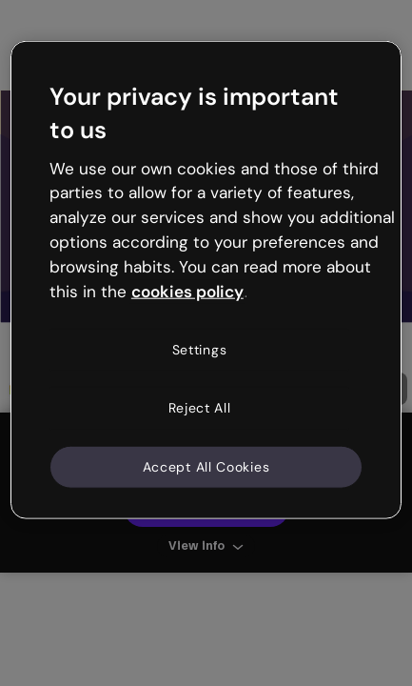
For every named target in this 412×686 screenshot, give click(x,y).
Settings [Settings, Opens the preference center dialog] (199, 348)
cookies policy (187, 290)
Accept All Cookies (206, 465)
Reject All (199, 407)
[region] (206, 280)
